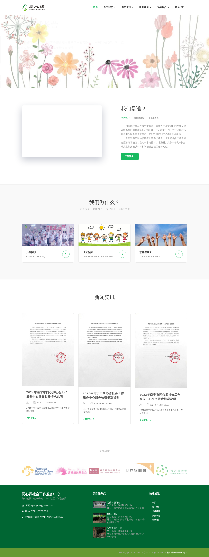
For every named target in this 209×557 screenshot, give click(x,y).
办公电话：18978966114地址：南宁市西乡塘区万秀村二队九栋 (125, 505)
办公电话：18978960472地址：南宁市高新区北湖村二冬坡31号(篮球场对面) (126, 518)
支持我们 (162, 7)
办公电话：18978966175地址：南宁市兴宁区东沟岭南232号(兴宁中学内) (125, 532)
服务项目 (144, 7)
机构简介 (125, 117)
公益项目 (156, 511)
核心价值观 (139, 117)
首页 (95, 7)
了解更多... (31, 59)
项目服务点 (153, 117)
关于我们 (108, 7)
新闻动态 (156, 515)
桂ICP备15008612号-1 (177, 552)
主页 (154, 502)
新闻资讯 (126, 7)
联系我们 (179, 7)
